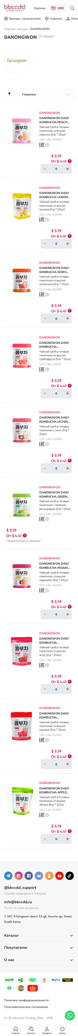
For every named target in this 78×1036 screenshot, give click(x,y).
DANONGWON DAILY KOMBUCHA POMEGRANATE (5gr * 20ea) (54, 719)
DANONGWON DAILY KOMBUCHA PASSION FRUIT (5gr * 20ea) (54, 567)
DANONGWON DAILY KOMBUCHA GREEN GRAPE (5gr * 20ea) (54, 496)
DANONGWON (49, 113)
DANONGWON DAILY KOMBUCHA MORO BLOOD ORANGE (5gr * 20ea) (55, 274)
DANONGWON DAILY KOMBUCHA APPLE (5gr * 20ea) (54, 792)
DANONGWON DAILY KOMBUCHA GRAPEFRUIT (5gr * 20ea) (54, 349)
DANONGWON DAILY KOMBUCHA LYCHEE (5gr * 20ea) (54, 421)
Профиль (47, 1030)
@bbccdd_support (20, 887)
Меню (62, 1030)
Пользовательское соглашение (26, 1007)
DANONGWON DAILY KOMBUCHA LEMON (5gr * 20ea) (54, 197)
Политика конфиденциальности (26, 1000)
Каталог (31, 1030)
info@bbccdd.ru (18, 901)
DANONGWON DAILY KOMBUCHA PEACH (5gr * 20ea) (54, 122)
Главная (16, 1030)
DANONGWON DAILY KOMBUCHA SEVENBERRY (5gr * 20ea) (54, 644)
